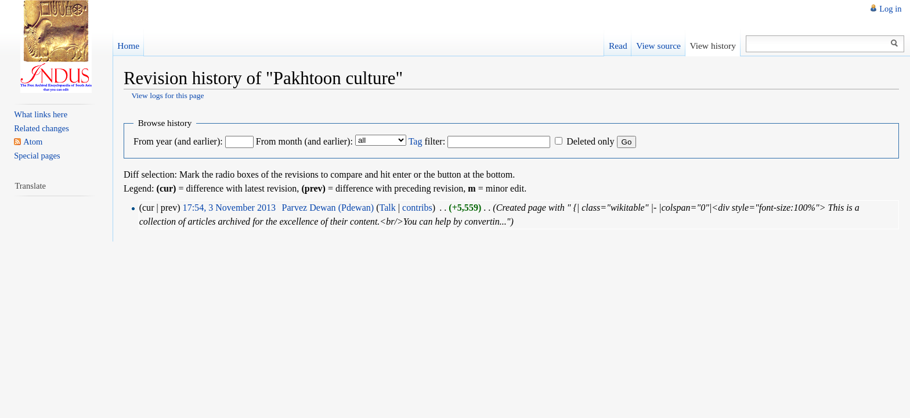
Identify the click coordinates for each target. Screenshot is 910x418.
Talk (387, 207)
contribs (417, 207)
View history (712, 46)
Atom (32, 141)
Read (618, 46)
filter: (427, 141)
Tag (416, 141)
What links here (40, 114)
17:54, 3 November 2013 (229, 207)
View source (658, 46)
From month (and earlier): (304, 141)
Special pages (37, 155)
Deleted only (590, 141)
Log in (890, 8)
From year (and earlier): (178, 141)
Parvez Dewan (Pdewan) (328, 207)
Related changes (41, 128)
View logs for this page (167, 95)
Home (128, 46)
